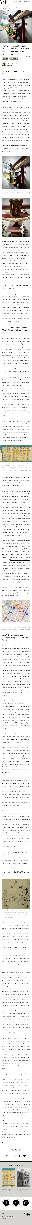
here (6, 272)
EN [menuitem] (26, 1)
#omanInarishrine (14, 58)
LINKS (3, 1213)
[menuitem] (23, 1)
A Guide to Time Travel (6, 5)
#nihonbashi (5, 58)
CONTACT (4, 1218)
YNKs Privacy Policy (7, 1216)
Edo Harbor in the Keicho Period (14, 352)
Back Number (16, 1149)
